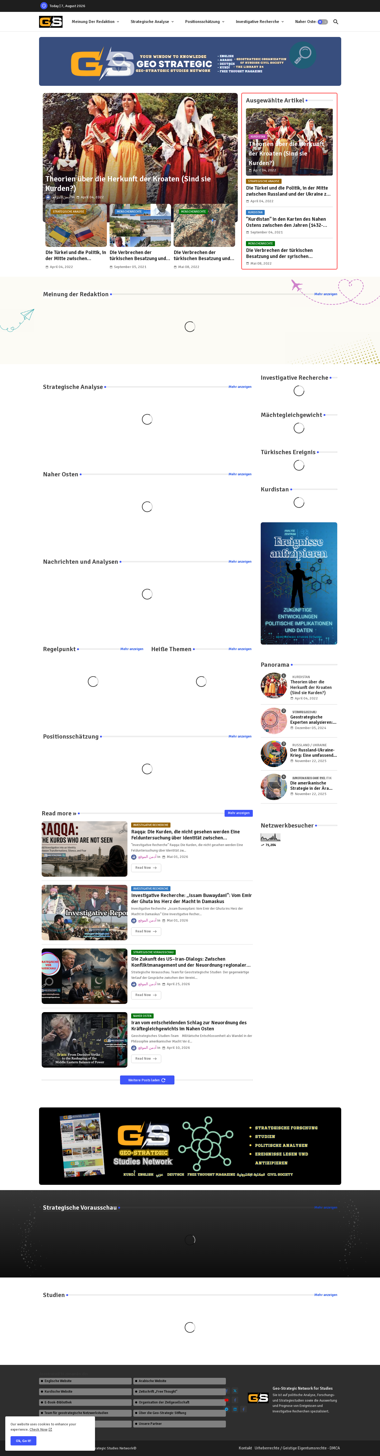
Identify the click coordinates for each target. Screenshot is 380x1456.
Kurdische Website (58, 1391)
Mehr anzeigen (325, 294)
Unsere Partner (150, 1424)
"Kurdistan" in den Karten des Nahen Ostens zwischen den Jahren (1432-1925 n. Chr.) (286, 222)
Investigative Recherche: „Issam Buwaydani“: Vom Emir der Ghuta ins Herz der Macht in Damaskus (191, 899)
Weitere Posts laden (144, 1080)
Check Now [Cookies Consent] (39, 1429)
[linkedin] (235, 1409)
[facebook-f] (226, 1390)
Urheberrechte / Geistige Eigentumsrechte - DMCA (297, 1448)
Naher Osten (306, 21)
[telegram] (226, 1409)
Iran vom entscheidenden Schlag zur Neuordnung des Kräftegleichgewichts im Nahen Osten (189, 1026)
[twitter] (235, 1390)
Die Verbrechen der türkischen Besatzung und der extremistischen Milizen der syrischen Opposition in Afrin (140, 256)
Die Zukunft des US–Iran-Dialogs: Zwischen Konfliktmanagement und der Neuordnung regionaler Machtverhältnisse (188, 962)
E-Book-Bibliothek (58, 1402)
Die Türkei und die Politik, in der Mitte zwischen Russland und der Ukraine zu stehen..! (75, 256)
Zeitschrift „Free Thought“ (158, 1391)
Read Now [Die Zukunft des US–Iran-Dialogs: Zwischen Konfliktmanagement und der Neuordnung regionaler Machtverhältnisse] (143, 995)
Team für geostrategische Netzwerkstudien (76, 1413)
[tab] (95, 22)
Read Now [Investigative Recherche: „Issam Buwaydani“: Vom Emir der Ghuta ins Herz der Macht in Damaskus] (143, 931)
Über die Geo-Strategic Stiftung (162, 1413)
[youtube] (226, 1400)
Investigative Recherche (257, 21)
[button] (322, 22)
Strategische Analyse (150, 21)
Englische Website (58, 1381)
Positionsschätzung (202, 21)
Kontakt (245, 1448)
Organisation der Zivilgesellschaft (164, 1402)
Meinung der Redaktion (93, 21)
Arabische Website (152, 1381)
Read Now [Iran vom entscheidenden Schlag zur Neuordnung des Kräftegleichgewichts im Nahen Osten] (143, 1058)
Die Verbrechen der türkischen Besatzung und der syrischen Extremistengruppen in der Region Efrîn (203, 256)
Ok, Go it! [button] (23, 1441)
